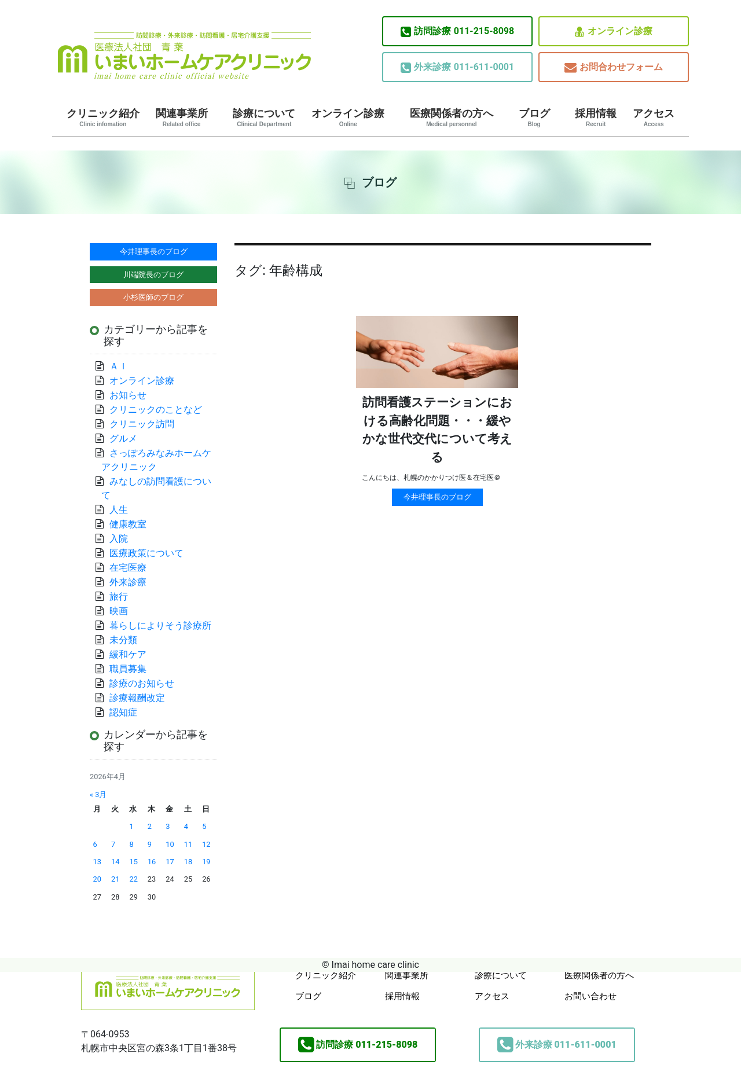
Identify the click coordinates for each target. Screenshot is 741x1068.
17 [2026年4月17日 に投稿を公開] (170, 861)
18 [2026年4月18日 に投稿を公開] (188, 861)
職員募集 (127, 668)
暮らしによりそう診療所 (160, 625)
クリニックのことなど (155, 409)
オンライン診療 (613, 31)
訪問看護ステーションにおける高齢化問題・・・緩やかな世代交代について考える (437, 429)
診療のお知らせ (141, 683)
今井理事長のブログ (437, 497)
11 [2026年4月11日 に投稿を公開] (188, 844)
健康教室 (127, 524)
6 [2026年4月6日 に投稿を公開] (95, 844)
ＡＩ (118, 366)
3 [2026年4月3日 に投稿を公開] (168, 826)
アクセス (653, 117)
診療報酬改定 (137, 697)
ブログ (534, 117)
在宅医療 (127, 567)
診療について (264, 117)
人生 (118, 509)
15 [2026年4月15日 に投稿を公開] (133, 861)
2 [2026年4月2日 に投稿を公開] (150, 826)
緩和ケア (132, 654)
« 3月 (98, 794)
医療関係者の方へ (451, 117)
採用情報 (596, 117)
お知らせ (127, 395)
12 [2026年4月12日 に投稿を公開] (206, 844)
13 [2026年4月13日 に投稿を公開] (97, 861)
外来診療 (127, 582)
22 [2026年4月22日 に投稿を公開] (133, 879)
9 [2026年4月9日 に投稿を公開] (150, 844)
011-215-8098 (457, 31)
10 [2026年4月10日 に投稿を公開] (170, 844)
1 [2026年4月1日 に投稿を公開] (131, 826)
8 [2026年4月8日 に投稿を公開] (131, 844)
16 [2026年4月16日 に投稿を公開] (152, 861)
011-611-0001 (457, 67)
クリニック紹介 (103, 117)
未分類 (123, 639)
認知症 (123, 712)
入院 (118, 538)
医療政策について (146, 553)
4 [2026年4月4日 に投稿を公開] (186, 826)
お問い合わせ (590, 996)
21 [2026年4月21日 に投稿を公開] (115, 879)
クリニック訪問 (141, 424)
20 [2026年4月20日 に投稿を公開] (97, 879)
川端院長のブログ (153, 274)
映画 (118, 610)
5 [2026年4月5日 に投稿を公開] (204, 826)
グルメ (123, 438)
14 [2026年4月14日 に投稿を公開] (115, 861)
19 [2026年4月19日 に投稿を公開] (206, 861)
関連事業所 (182, 117)
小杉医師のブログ (153, 297)
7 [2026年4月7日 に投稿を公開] (113, 844)
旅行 (118, 596)
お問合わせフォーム (613, 67)
